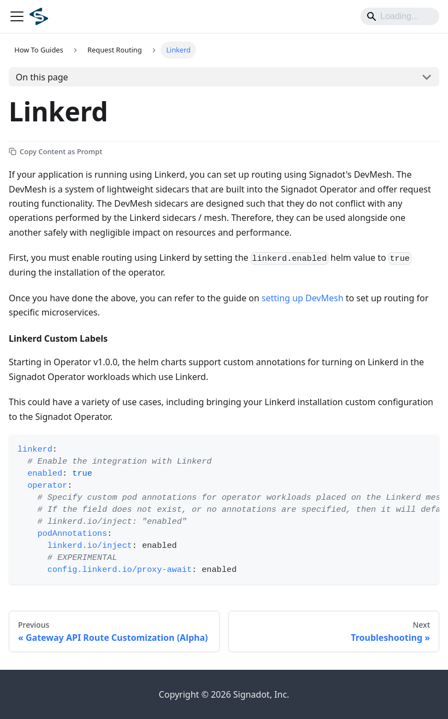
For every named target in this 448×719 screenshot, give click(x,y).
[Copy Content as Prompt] (55, 151)
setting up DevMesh (303, 298)
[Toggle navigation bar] (17, 16)
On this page (42, 77)
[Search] (400, 16)
